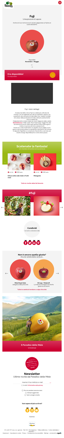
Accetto (33, 385)
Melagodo (37, 176)
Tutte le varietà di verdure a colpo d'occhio (32, 289)
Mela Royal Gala (20, 283)
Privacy (24, 433)
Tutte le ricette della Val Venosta (32, 183)
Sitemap (46, 433)
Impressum (6, 433)
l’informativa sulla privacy (35, 385)
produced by (55, 433)
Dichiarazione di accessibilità (35, 433)
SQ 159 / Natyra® (43, 283)
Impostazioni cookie (15, 433)
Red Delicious (17, 123)
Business (32, 416)
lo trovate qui (32, 348)
